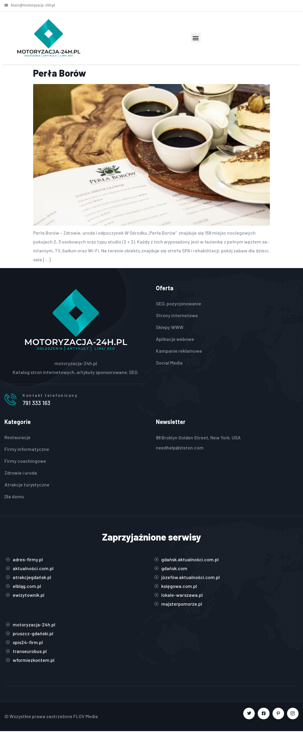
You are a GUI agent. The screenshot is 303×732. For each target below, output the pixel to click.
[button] (196, 38)
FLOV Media (85, 717)
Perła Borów (59, 72)
